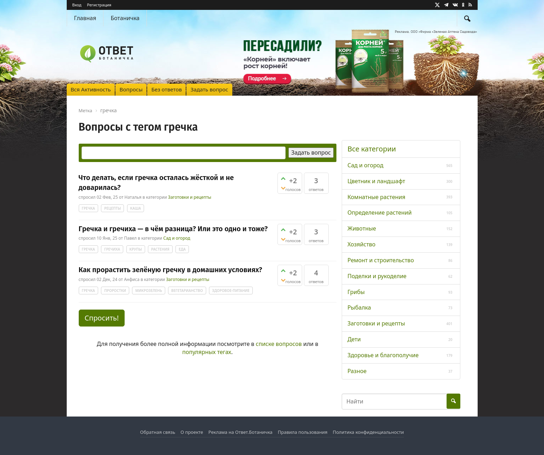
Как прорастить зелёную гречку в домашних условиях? (170, 269)
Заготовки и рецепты (189, 197)
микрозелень (148, 290)
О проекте (191, 432)
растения (160, 249)
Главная (85, 18)
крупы (136, 249)
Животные (361, 228)
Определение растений (379, 212)
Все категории (371, 149)
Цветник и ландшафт (376, 181)
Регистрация (99, 4)
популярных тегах (206, 352)
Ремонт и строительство (380, 260)
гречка (88, 208)
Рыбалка (359, 307)
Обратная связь (157, 432)
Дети (354, 339)
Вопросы (131, 89)
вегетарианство (187, 290)
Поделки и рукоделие (376, 276)
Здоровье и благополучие (383, 355)
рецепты (112, 208)
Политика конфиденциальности (368, 432)
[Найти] (467, 18)
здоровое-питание (231, 290)
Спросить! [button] (102, 318)
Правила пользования (303, 432)
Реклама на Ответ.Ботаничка (240, 432)
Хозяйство (361, 244)
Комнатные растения (376, 197)
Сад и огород (176, 238)
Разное (356, 371)
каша (135, 208)
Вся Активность (91, 89)
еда (182, 249)
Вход (77, 4)
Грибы (356, 292)
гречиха (112, 249)
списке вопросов (279, 344)
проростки (115, 290)
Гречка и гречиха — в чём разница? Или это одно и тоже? (173, 228)
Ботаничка (124, 18)
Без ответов (166, 89)
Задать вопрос (209, 89)
